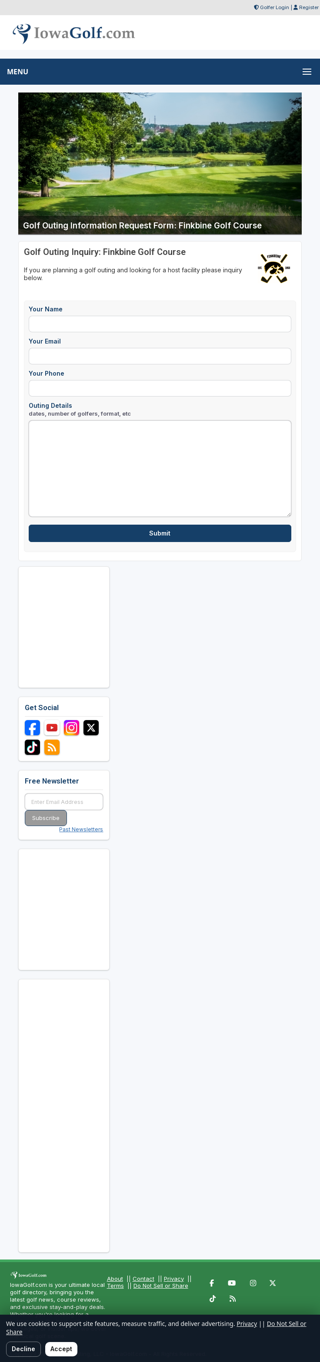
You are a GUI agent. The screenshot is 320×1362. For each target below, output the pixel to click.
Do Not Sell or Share (160, 1285)
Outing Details (80, 409)
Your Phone (46, 373)
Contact (143, 1278)
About (115, 1278)
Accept (61, 1348)
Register (309, 7)
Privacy (174, 1278)
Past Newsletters (81, 829)
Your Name (46, 309)
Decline (23, 1348)
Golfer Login (274, 7)
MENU (17, 71)
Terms (115, 1285)
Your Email (45, 341)
